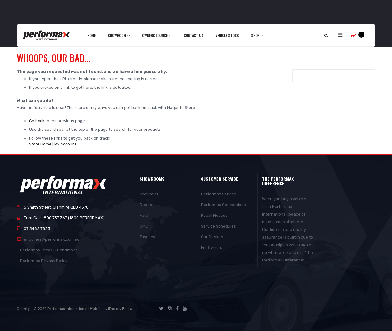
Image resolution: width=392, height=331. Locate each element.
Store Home (40, 144)
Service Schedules (218, 226)
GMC (144, 226)
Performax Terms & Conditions (48, 250)
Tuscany (147, 237)
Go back (36, 120)
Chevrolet (149, 194)
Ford (144, 215)
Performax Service (218, 194)
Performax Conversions (223, 204)
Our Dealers (212, 237)
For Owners (211, 247)
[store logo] (46, 35)
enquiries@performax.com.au (52, 239)
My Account (65, 144)
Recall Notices (214, 215)
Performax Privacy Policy (43, 260)
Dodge (146, 204)
